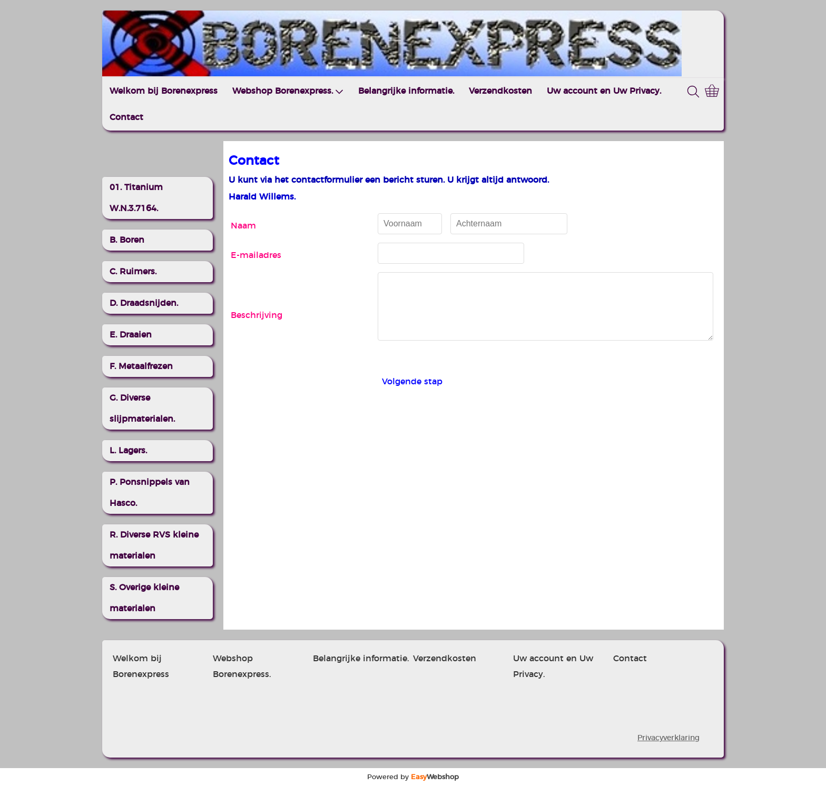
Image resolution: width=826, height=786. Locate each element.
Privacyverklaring (668, 738)
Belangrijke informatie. (406, 91)
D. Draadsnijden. (144, 303)
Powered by (413, 777)
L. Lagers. (128, 450)
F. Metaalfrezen (141, 366)
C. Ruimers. (133, 271)
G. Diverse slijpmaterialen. (142, 408)
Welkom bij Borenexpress (164, 91)
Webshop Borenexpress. (287, 91)
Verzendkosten (500, 91)
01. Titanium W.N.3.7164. (136, 198)
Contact (126, 117)
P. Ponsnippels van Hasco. (150, 493)
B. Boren (127, 240)
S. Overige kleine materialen (144, 598)
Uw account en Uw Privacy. (604, 91)
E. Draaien (131, 335)
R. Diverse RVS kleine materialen (154, 545)
